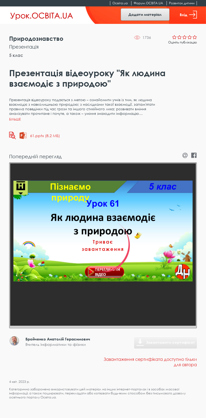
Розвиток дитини (181, 3)
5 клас (16, 55)
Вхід (188, 15)
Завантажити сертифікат (170, 342)
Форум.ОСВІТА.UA (148, 3)
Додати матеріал (145, 14)
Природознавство (36, 38)
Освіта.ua (120, 3)
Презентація (24, 47)
